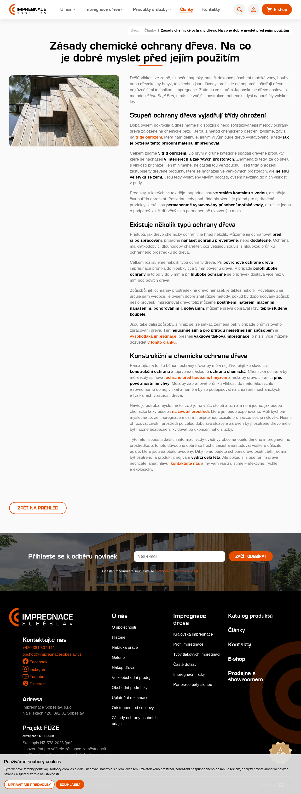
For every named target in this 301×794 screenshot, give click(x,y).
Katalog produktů (250, 616)
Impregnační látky (189, 674)
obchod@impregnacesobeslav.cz (52, 654)
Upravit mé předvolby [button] (29, 784)
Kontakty (209, 9)
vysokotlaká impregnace (153, 336)
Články (184, 9)
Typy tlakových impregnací (197, 654)
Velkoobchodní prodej (131, 678)
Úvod (134, 30)
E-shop (236, 659)
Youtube (36, 676)
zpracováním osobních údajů (176, 571)
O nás (63, 9)
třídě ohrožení (148, 137)
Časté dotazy (185, 664)
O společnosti (124, 627)
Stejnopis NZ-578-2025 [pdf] (48, 743)
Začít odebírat (250, 556)
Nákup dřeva (123, 667)
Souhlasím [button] (70, 784)
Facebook (39, 662)
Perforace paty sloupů (193, 684)
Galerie (118, 657)
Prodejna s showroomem (245, 676)
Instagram (39, 669)
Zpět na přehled (37, 508)
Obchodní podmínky (130, 688)
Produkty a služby (148, 9)
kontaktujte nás (186, 463)
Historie (119, 637)
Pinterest (38, 684)
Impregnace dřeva (100, 9)
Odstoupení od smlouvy (133, 708)
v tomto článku (162, 342)
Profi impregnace (188, 644)
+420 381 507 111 (39, 648)
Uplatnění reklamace (130, 698)
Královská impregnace (193, 634)
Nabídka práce (125, 647)
